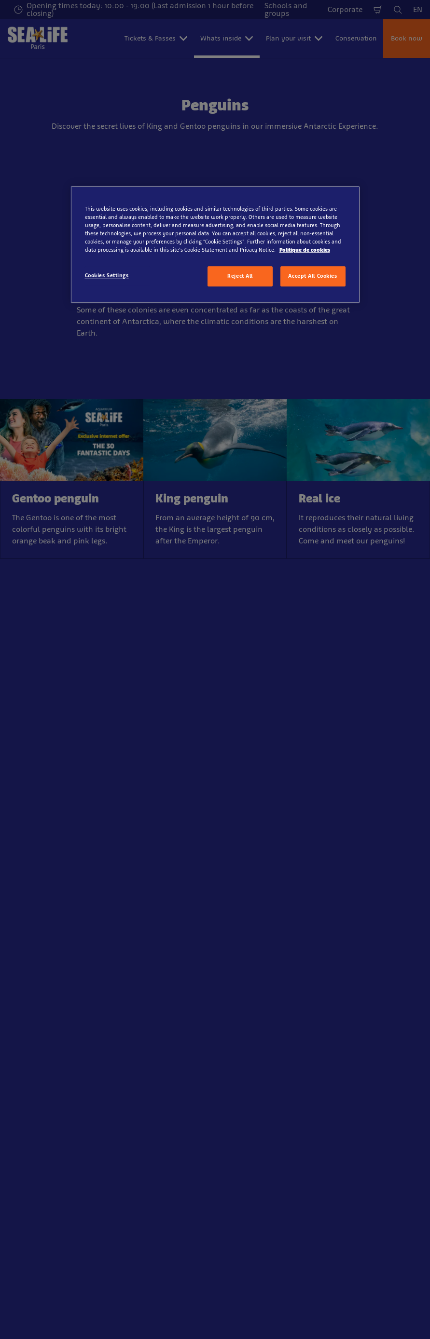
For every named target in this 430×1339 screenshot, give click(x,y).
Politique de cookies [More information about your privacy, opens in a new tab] (304, 249)
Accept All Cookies (312, 275)
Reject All (240, 275)
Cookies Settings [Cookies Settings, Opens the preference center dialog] (107, 275)
